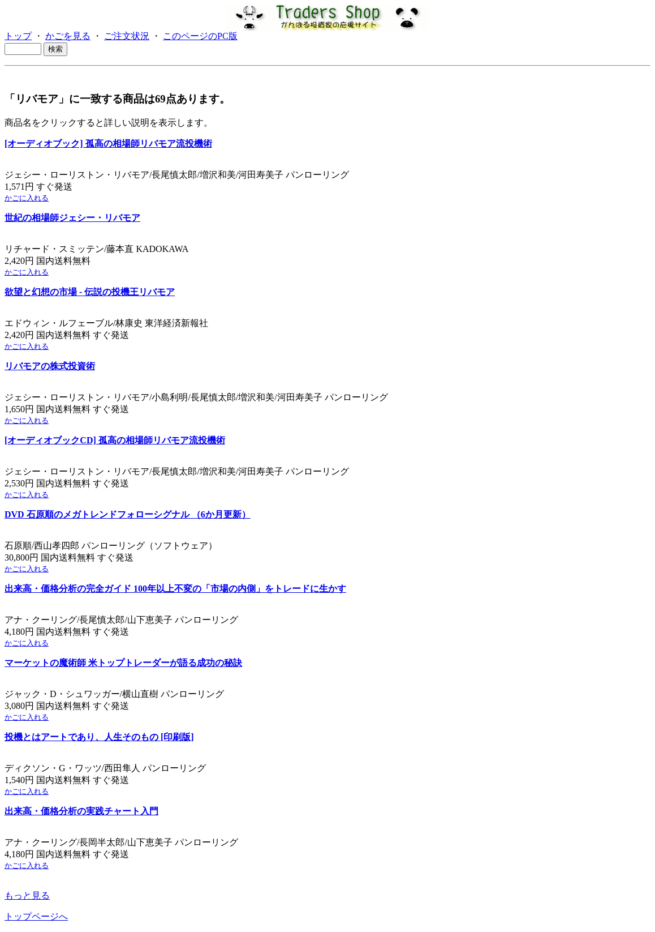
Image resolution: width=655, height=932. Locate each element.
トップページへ (36, 916)
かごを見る (68, 36)
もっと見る (27, 895)
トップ (18, 36)
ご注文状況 (126, 36)
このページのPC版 (200, 36)
